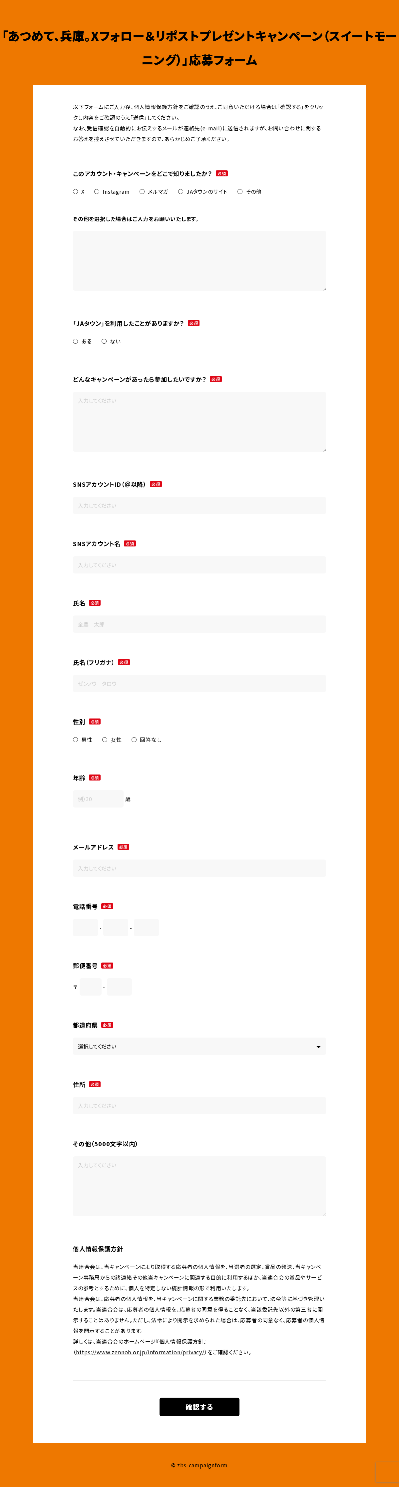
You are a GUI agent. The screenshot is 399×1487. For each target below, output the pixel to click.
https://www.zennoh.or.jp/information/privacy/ (140, 1352)
